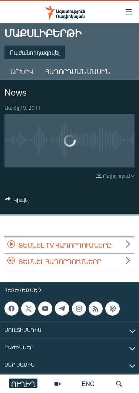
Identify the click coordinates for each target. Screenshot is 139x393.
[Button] (17, 201)
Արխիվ (22, 71)
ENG (88, 383)
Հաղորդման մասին (78, 71)
